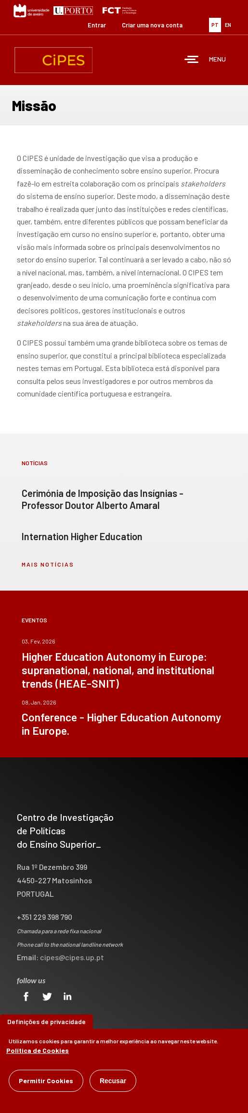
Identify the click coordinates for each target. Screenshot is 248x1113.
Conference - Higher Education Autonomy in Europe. (121, 723)
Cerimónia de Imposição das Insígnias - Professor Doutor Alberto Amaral (102, 499)
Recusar (113, 1081)
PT (215, 25)
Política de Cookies (37, 1050)
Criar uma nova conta (152, 25)
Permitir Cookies (46, 1080)
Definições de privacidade (46, 1021)
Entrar (97, 25)
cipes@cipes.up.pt (72, 957)
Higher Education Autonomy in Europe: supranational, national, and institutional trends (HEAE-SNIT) (118, 670)
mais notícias (48, 564)
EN (228, 25)
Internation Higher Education (82, 536)
